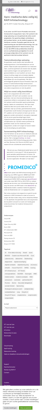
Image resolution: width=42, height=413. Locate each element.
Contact (6, 372)
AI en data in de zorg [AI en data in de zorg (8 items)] (14, 252)
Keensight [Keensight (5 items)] (28, 274)
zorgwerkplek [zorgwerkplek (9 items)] (9, 298)
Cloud (6, 218)
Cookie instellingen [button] (10, 408)
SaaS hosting (8, 348)
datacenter (31, 185)
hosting (21, 138)
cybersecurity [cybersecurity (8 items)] (9, 258)
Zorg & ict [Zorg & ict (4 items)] (25, 292)
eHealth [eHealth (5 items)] (7, 268)
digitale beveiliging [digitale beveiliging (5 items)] (20, 262)
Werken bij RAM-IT (10, 370)
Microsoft (7, 232)
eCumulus (7, 330)
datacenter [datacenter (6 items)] (19, 258)
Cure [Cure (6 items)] (32, 255)
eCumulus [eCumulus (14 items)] (34, 265)
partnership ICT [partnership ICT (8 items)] (27, 280)
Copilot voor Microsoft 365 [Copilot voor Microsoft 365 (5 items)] (20, 255)
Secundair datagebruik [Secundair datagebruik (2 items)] (25, 283)
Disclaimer (7, 385)
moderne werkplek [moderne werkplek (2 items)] (22, 277)
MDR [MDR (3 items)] (35, 274)
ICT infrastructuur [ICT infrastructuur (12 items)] (10, 271)
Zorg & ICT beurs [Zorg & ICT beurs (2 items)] (10, 295)
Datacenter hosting (10, 351)
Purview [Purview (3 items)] (7, 283)
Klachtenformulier (9, 367)
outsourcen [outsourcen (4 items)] (8, 280)
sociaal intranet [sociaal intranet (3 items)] (9, 286)
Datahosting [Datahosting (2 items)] (28, 258)
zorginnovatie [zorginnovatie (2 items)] (32, 295)
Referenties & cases (10, 333)
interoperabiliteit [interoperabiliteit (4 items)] (10, 274)
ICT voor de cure (9, 327)
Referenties (7, 241)
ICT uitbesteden (9, 230)
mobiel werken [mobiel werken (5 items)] (9, 277)
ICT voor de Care (9, 324)
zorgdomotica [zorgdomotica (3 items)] (21, 295)
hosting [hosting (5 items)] (33, 268)
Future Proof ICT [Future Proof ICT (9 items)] (17, 268)
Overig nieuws (8, 238)
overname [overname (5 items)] (17, 280)
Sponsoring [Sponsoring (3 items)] (20, 286)
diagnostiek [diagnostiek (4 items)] (8, 262)
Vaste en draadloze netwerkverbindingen (16, 354)
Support (6, 364)
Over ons (7, 235)
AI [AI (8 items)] (5, 252)
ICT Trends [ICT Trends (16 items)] (21, 271)
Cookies (6, 382)
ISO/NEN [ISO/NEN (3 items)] (20, 274)
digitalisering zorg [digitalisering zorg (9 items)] (23, 265)
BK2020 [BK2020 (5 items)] (7, 255)
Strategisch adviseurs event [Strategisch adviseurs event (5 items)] (13, 289)
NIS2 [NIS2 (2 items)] (31, 277)
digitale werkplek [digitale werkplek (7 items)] (10, 265)
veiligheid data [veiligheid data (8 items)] (28, 289)
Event (6, 227)
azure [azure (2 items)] (30, 252)
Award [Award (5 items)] (25, 252)
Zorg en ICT (29, 24)
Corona (6, 221)
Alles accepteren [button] (25, 408)
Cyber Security (18, 24)
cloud (28, 138)
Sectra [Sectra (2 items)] (14, 283)
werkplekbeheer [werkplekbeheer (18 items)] (10, 292)
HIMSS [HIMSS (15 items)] (26, 268)
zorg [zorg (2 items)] (18, 292)
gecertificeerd (32, 179)
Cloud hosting (8, 346)
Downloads (7, 335)
